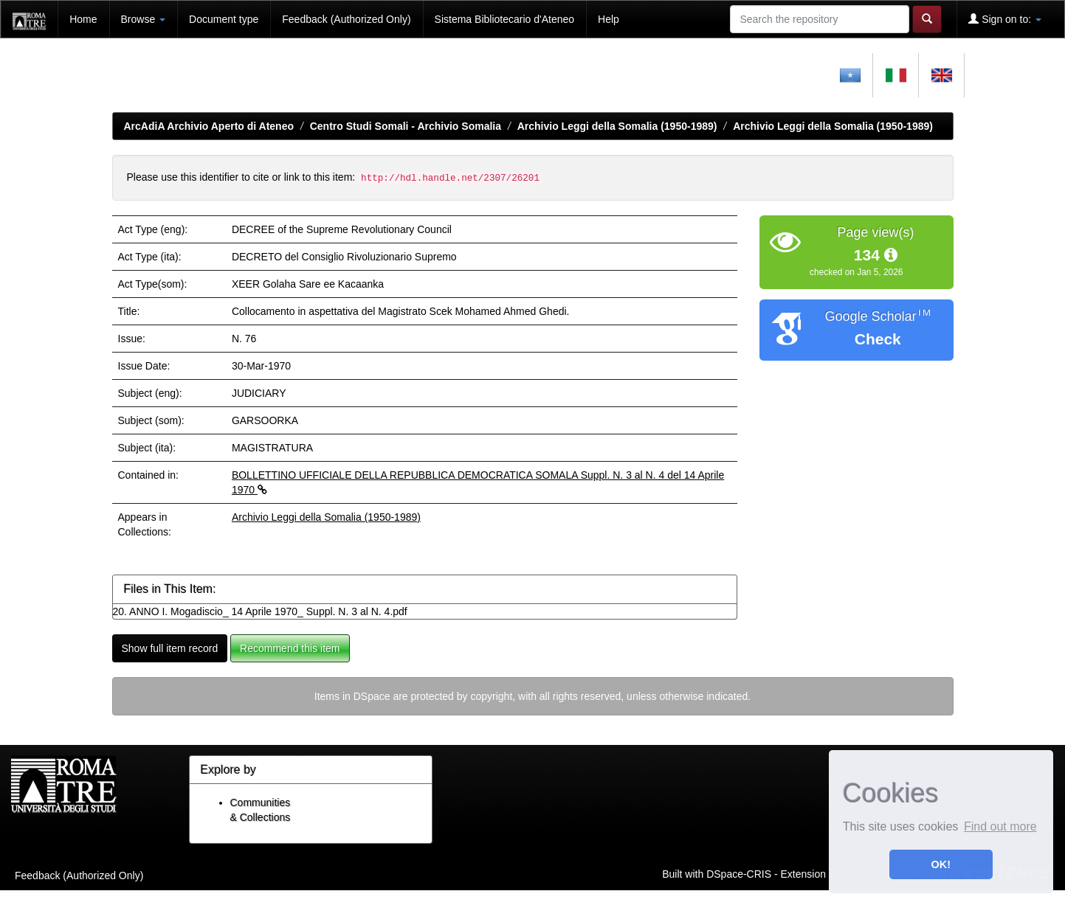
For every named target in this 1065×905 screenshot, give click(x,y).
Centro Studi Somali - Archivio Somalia (405, 126)
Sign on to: (1004, 19)
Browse (143, 19)
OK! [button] (941, 864)
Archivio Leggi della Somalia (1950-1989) (617, 126)
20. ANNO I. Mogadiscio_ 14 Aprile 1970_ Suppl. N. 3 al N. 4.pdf (260, 611)
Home (83, 19)
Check (878, 338)
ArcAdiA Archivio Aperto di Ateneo (209, 126)
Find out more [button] (1000, 826)
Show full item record (170, 648)
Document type (223, 19)
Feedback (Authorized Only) (346, 19)
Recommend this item (290, 648)
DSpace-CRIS (738, 874)
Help (608, 19)
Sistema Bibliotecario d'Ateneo (504, 19)
